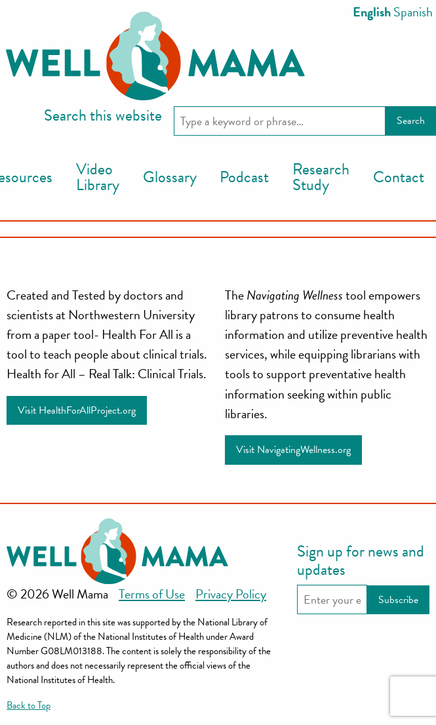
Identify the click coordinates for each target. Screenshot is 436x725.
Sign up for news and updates (360, 560)
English (372, 12)
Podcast (244, 177)
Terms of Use (152, 594)
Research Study (320, 177)
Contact (398, 177)
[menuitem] (97, 177)
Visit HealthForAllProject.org (77, 410)
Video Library (97, 177)
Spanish (413, 12)
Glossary (170, 177)
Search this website (103, 115)
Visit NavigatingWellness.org (293, 450)
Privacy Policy (230, 594)
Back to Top (28, 705)
